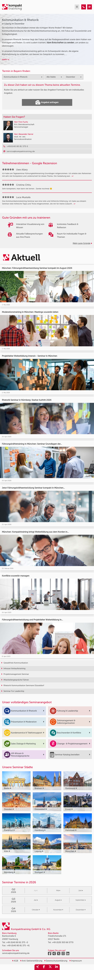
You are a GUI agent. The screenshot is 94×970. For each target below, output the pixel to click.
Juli (36, 900)
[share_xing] (37, 967)
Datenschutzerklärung (55, 960)
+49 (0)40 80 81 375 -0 (17, 942)
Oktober (36, 910)
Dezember (80, 910)
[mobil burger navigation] (77, 6)
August (58, 900)
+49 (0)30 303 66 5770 (62, 942)
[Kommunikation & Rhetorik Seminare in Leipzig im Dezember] (83, 6)
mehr (5, 59)
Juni (80, 890)
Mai (58, 890)
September (81, 900)
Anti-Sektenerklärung (31, 960)
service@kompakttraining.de (15, 953)
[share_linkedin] (56, 967)
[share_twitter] (50, 967)
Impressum (75, 960)
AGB (15, 960)
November (58, 910)
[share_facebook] (44, 967)
